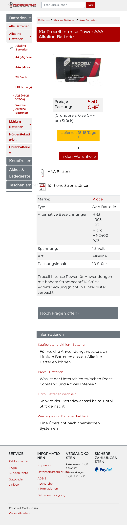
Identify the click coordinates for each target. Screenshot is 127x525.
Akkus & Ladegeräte (20, 173)
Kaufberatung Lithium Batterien (62, 344)
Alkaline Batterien (20, 36)
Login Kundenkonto (18, 470)
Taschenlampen (20, 185)
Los (90, 4)
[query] (63, 5)
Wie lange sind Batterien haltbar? (63, 416)
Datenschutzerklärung (53, 472)
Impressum (46, 465)
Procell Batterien (50, 372)
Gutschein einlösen (16, 482)
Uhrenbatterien (19, 149)
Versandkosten (19, 513)
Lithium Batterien (20, 124)
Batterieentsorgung (51, 495)
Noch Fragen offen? (59, 313)
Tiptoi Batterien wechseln (57, 394)
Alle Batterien (19, 26)
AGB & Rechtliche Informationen (48, 483)
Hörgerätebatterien (19, 137)
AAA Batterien (88, 20)
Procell (98, 199)
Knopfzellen (20, 160)
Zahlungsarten (19, 461)
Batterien (20, 18)
